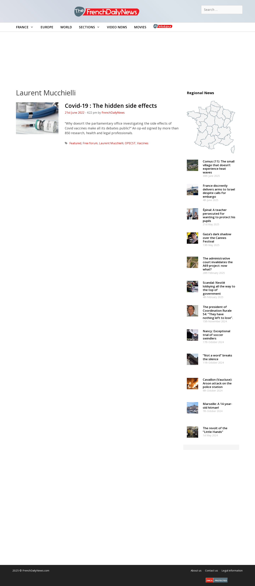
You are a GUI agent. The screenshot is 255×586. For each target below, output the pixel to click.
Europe (47, 27)
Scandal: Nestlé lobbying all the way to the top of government (219, 288)
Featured (75, 143)
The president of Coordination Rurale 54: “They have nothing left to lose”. (218, 312)
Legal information (232, 570)
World (66, 27)
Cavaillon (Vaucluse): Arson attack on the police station (217, 383)
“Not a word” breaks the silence (217, 357)
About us (196, 570)
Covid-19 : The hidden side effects (111, 105)
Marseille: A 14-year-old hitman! (217, 405)
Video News (117, 27)
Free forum (90, 143)
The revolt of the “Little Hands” (215, 430)
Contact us (211, 570)
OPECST (130, 143)
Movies (140, 27)
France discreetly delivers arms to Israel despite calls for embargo (219, 191)
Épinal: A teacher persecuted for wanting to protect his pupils (219, 215)
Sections (91, 27)
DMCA (209, 580)
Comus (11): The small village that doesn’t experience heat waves (218, 166)
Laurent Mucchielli (111, 143)
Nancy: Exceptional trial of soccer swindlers (216, 334)
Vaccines (142, 143)
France (26, 27)
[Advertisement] (127, 58)
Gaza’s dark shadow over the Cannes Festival (217, 237)
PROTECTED (221, 580)
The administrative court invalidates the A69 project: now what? (218, 263)
